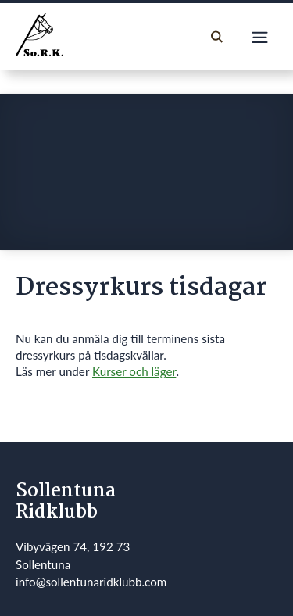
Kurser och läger (134, 371)
